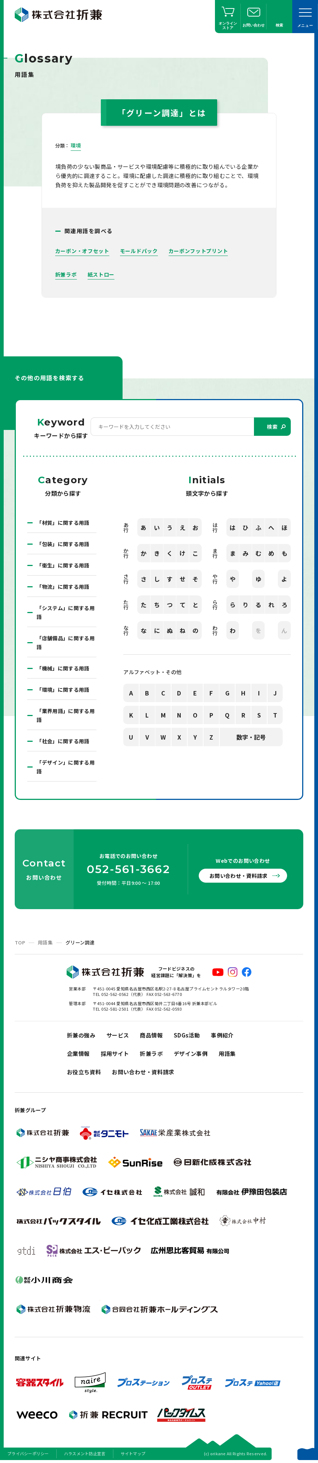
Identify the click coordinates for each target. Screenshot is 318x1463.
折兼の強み (81, 1035)
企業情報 (78, 1053)
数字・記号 (251, 737)
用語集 (45, 942)
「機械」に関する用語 (62, 668)
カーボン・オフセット (82, 250)
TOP (20, 942)
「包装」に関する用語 (62, 544)
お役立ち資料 (84, 1072)
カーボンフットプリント (198, 250)
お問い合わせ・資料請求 (238, 875)
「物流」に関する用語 (62, 586)
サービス (117, 1035)
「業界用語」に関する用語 (65, 715)
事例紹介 (222, 1035)
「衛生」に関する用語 (62, 565)
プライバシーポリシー (28, 1453)
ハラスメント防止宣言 (85, 1453)
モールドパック (139, 250)
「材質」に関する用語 (62, 522)
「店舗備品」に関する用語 (65, 642)
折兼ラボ (66, 274)
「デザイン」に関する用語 (65, 767)
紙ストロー (101, 274)
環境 (76, 145)
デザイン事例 (191, 1053)
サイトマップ (133, 1453)
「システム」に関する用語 (65, 612)
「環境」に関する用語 (62, 689)
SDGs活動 (187, 1035)
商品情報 (151, 1035)
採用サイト (115, 1053)
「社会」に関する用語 (62, 741)
